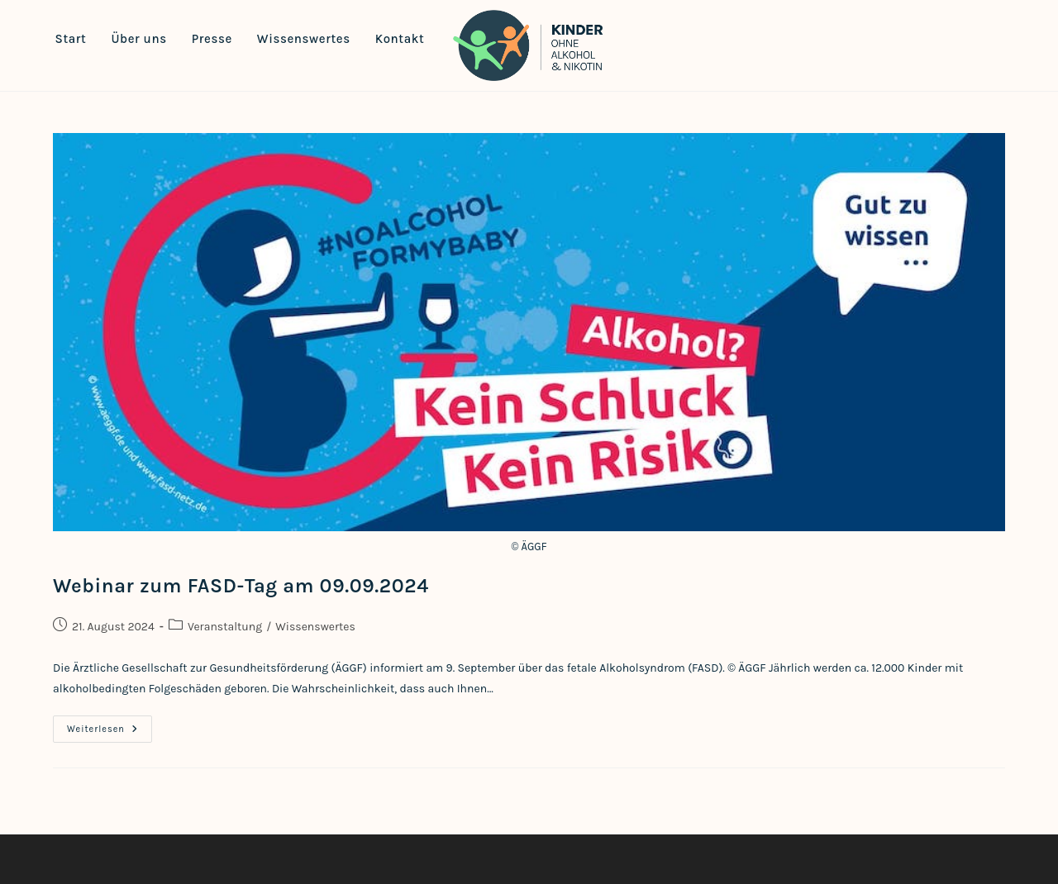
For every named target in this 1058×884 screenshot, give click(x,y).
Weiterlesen (109, 732)
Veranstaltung (225, 627)
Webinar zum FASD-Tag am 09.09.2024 (241, 585)
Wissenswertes (315, 627)
